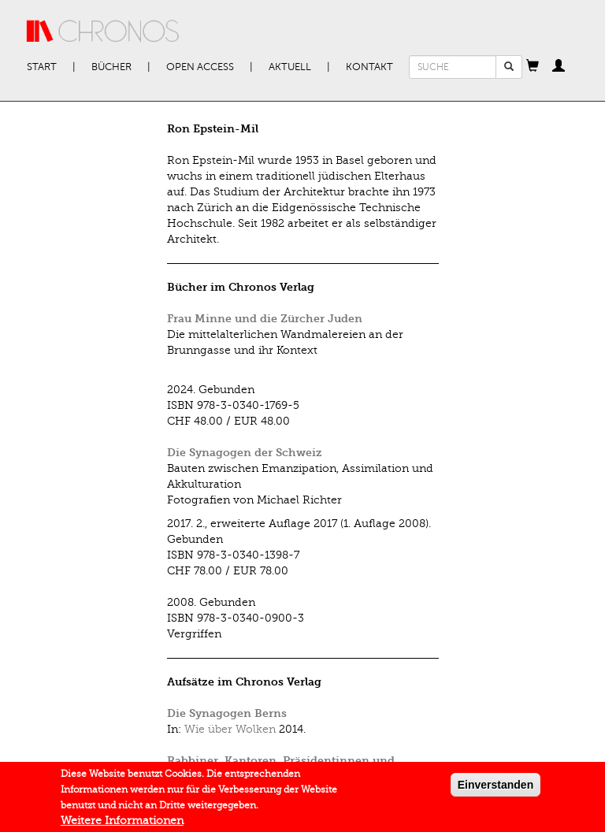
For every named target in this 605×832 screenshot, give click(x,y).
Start (42, 66)
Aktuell (290, 66)
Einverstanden (495, 788)
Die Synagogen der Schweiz (244, 452)
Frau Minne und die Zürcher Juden (264, 318)
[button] (532, 67)
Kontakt (369, 66)
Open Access (200, 66)
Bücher (111, 66)
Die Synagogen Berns (227, 713)
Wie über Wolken (230, 729)
